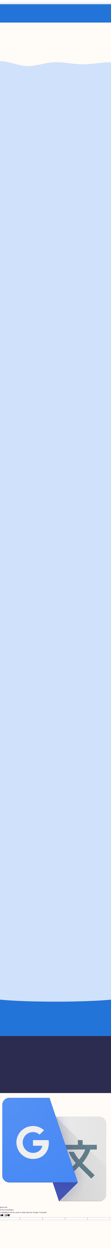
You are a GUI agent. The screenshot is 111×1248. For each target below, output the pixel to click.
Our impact (29, 1063)
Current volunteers (54, 1063)
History (6, 1063)
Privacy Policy (88, 1084)
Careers (6, 1073)
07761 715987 (73, 1059)
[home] (12, 10)
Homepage (7, 1059)
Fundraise (50, 1069)
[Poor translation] (7, 1215)
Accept (104, 1243)
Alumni (6, 1069)
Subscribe (8, 1025)
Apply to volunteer (54, 1059)
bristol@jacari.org (75, 1063)
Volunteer (92, 17)
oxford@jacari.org (97, 1063)
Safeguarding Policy (100, 1084)
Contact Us (8, 1076)
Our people (8, 1066)
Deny (94, 1243)
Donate (104, 17)
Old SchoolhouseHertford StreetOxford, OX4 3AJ (96, 1069)
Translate (74, 2)
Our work (28, 1059)
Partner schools (31, 1066)
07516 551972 (95, 1059)
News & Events (30, 1073)
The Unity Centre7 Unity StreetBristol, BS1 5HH (75, 1069)
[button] (9, 17)
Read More (10, 137)
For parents (29, 1069)
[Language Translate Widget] (43, 2)
